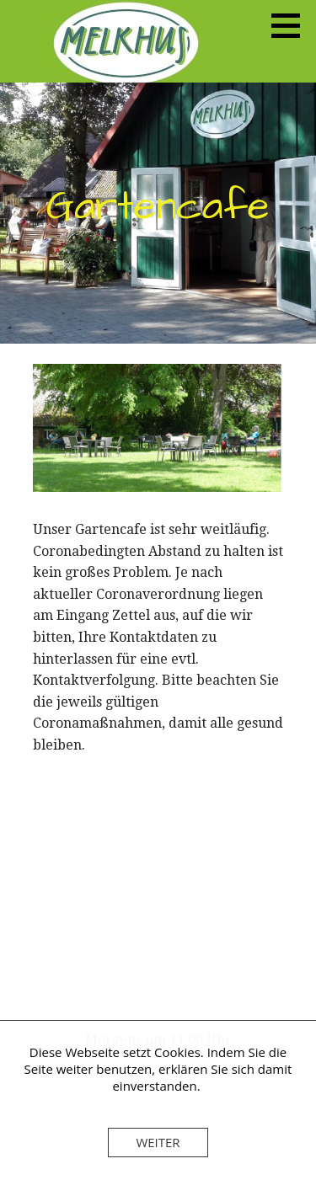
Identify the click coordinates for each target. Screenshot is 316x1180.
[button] (291, 25)
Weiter (157, 1142)
